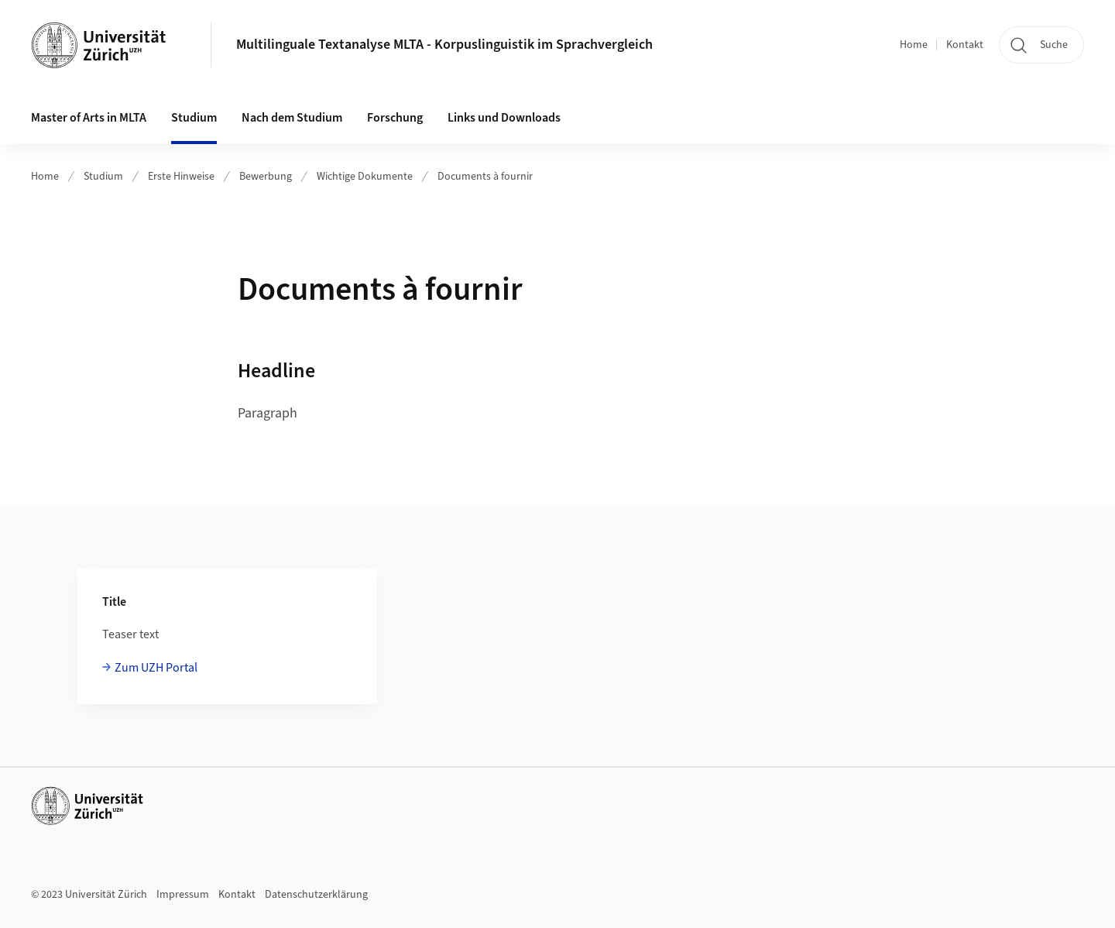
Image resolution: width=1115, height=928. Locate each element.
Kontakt (964, 45)
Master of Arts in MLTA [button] (88, 117)
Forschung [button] (395, 117)
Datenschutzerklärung (316, 894)
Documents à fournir (485, 176)
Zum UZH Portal (156, 667)
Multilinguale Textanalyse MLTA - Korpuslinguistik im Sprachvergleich (444, 44)
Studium (103, 176)
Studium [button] (194, 117)
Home (914, 45)
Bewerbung (265, 176)
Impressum (182, 894)
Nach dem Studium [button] (292, 117)
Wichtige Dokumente (365, 176)
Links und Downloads (504, 117)
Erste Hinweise (181, 176)
